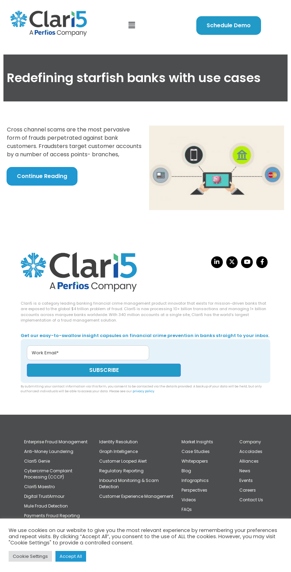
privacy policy (143, 391)
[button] (131, 25)
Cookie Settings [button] (30, 556)
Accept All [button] (71, 556)
